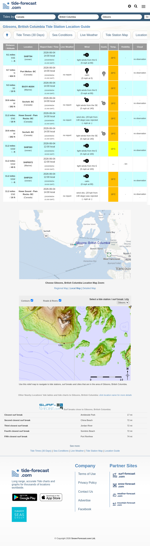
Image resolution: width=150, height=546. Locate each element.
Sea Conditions (62, 35)
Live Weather (89, 35)
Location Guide (112, 451)
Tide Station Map (117, 35)
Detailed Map (89, 288)
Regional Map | (61, 288)
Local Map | (76, 288)
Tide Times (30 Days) (30, 35)
